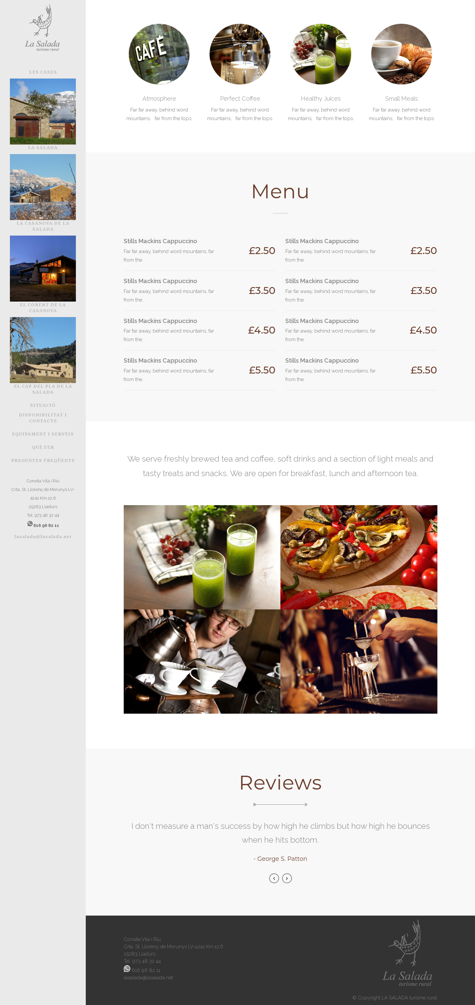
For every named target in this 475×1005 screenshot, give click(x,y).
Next (287, 878)
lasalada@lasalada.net (43, 536)
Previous (274, 878)
